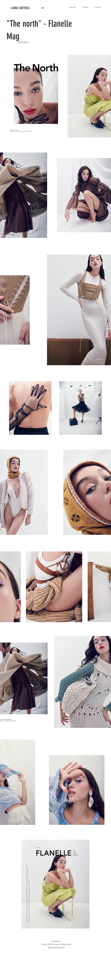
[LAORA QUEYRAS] (26, 8)
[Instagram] (42, 8)
